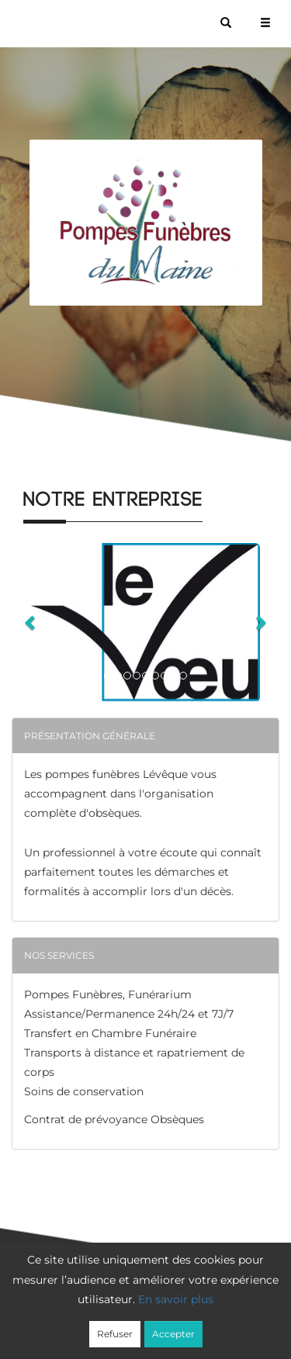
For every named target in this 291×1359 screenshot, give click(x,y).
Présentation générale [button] (89, 736)
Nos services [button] (59, 955)
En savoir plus (175, 1299)
